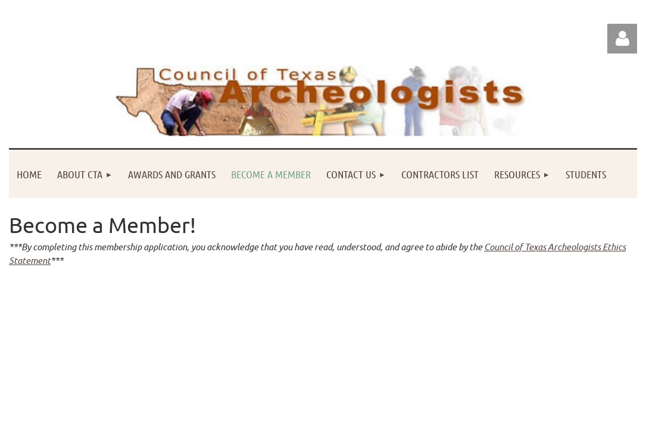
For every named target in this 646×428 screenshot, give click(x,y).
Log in (622, 39)
